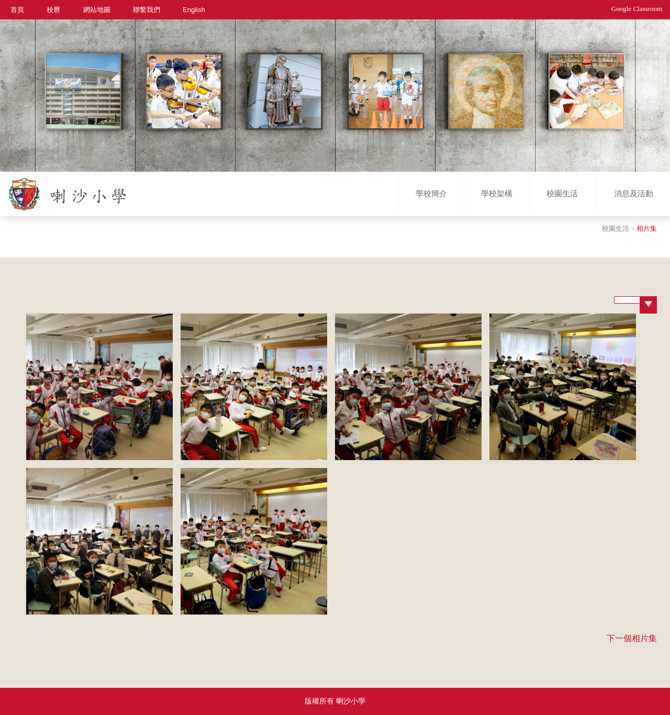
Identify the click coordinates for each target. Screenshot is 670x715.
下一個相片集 (632, 638)
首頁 (17, 9)
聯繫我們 (146, 9)
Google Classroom (636, 9)
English (194, 9)
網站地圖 (96, 9)
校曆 (53, 9)
